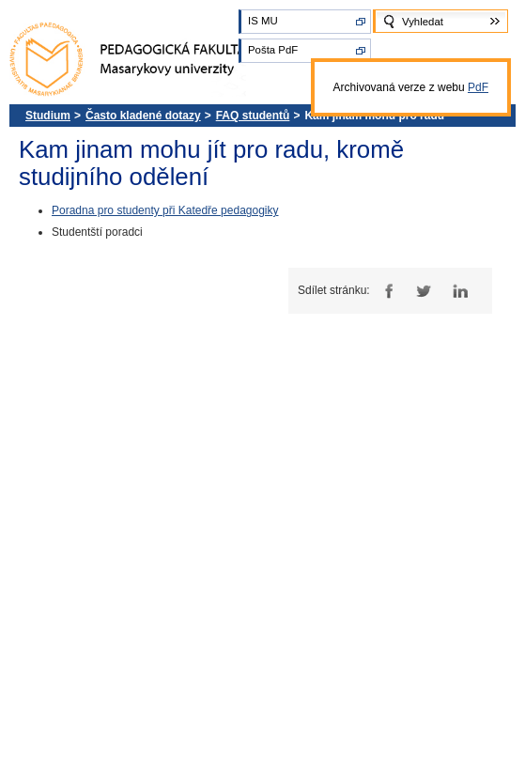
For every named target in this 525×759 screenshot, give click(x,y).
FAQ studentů (253, 115)
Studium (47, 115)
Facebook (386, 290)
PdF (478, 87)
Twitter (423, 290)
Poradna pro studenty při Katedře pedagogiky (165, 210)
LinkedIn (459, 290)
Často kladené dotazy (143, 115)
